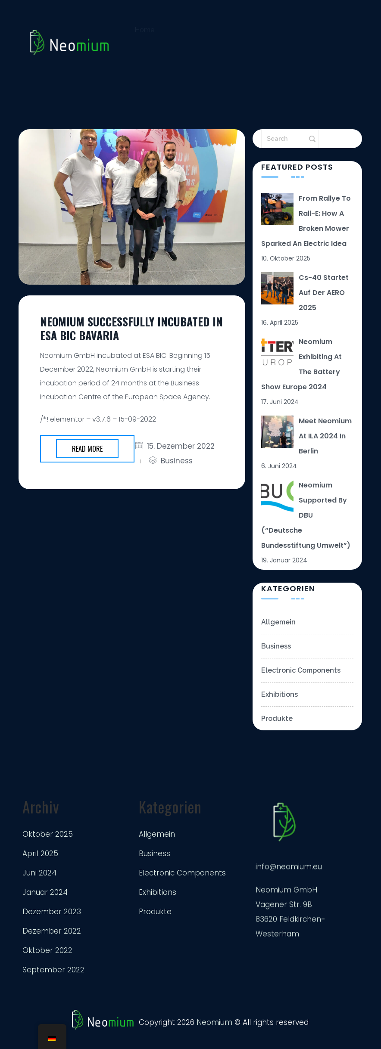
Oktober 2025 (47, 834)
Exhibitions (279, 706)
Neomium (214, 1026)
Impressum (200, 72)
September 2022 (53, 970)
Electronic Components (300, 682)
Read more (87, 449)
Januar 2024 (45, 893)
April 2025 (40, 854)
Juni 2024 (39, 873)
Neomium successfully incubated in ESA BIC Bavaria (131, 328)
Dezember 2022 (51, 931)
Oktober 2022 (47, 951)
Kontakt (147, 70)
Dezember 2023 (51, 912)
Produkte (277, 730)
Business (177, 461)
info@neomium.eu (289, 873)
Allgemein (278, 634)
